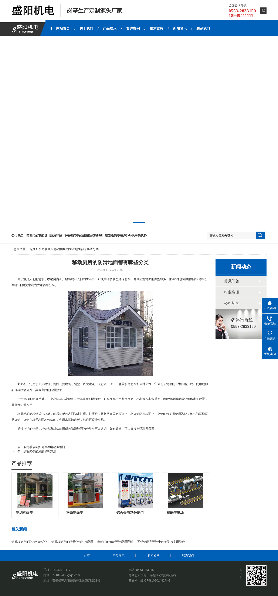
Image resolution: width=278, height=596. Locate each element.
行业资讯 (231, 292)
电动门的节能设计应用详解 (44, 235)
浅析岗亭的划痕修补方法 (39, 451)
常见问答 (231, 281)
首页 (32, 249)
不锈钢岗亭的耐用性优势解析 (83, 235)
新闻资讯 (153, 555)
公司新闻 (45, 249)
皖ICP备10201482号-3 (155, 580)
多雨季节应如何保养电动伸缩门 (44, 447)
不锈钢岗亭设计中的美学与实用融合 (161, 541)
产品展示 (119, 555)
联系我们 (188, 555)
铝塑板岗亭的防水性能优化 (29, 541)
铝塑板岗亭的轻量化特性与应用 (72, 541)
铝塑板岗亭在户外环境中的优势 (126, 235)
